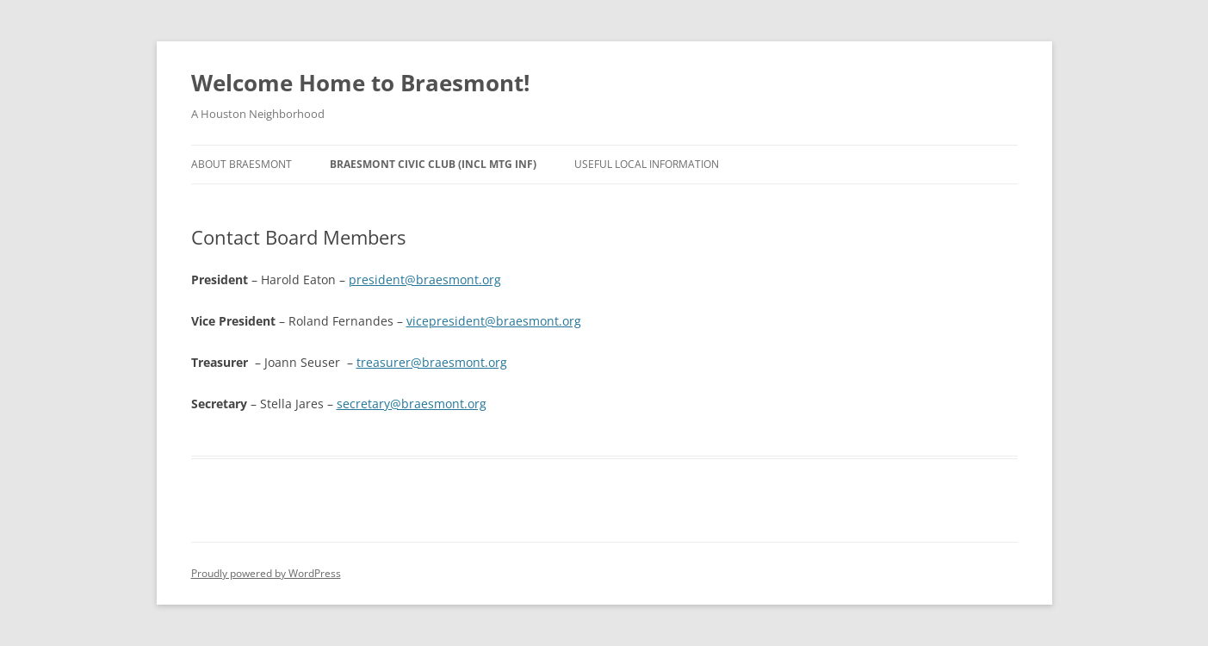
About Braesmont (241, 164)
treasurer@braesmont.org (431, 362)
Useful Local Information (646, 164)
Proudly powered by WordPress (266, 573)
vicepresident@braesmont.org (493, 321)
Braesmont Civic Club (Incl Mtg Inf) (433, 164)
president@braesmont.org (425, 279)
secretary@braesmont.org (411, 403)
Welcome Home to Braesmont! (360, 82)
